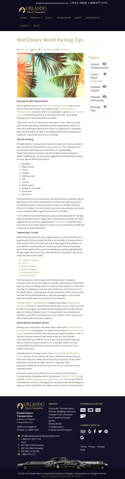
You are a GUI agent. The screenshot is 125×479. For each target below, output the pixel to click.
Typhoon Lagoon (30, 260)
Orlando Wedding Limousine (62, 411)
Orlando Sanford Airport (60, 429)
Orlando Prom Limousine (61, 414)
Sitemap (101, 446)
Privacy (91, 446)
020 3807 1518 (28, 451)
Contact (25, 26)
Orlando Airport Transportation (32, 302)
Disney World (60, 221)
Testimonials (92, 18)
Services (36, 19)
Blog (37, 26)
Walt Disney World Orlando (55, 105)
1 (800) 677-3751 (69, 376)
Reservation (64, 18)
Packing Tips (63, 49)
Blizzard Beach (29, 275)
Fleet (49, 19)
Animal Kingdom (29, 269)
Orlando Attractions (48, 49)
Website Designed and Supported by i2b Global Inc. (62, 476)
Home (24, 18)
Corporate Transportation (61, 408)
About (78, 18)
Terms (83, 446)
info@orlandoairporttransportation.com (52, 3)
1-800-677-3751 (98, 2)
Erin (34, 49)
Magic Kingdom (29, 266)
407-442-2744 (27, 445)
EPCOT (25, 263)
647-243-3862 (27, 448)
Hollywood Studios (31, 272)
